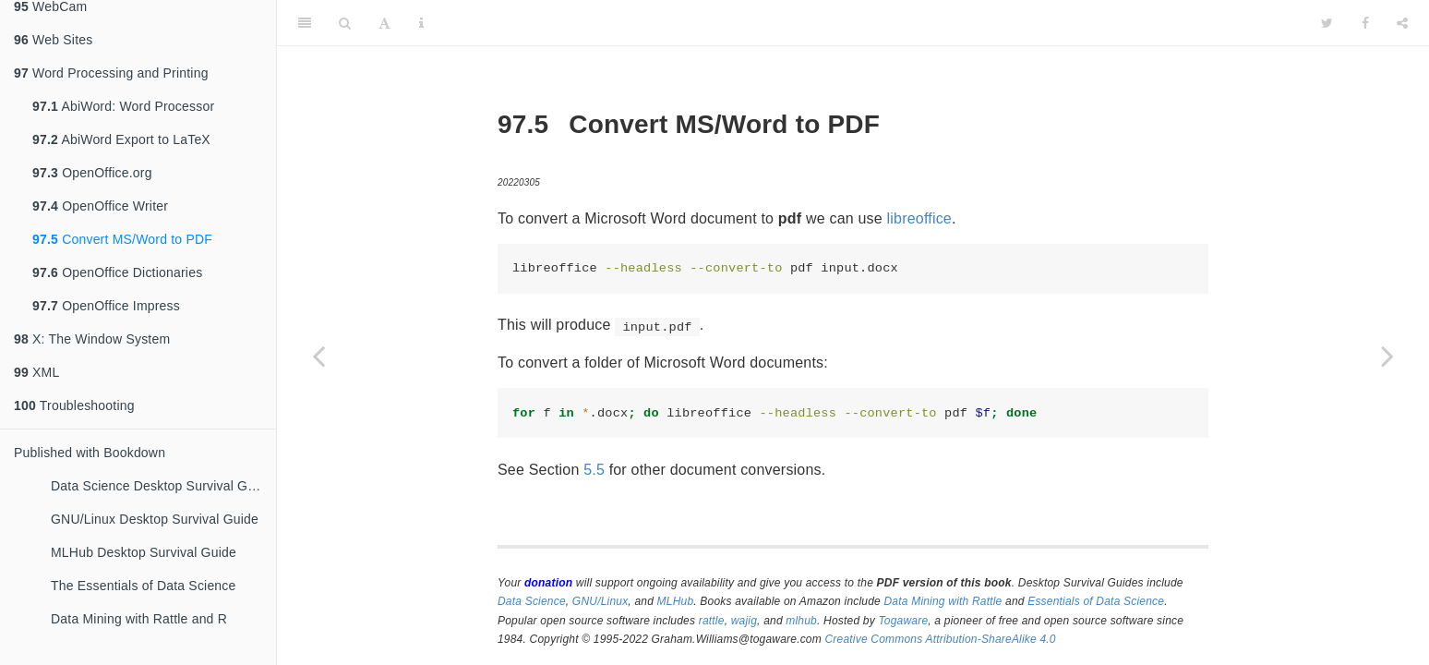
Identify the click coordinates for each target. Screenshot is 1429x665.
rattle (712, 620)
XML (36, 372)
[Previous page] (318, 355)
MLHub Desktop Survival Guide (143, 552)
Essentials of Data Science (1095, 601)
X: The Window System (92, 339)
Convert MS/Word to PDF (122, 239)
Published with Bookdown (89, 452)
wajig (744, 620)
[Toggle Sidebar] (304, 23)
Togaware (903, 620)
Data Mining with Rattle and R (139, 618)
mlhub (801, 620)
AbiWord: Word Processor (123, 106)
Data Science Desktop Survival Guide (161, 485)
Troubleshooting (74, 405)
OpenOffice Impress (106, 305)
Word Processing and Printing (111, 73)
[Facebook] (1365, 23)
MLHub (675, 601)
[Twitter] (1327, 23)
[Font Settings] (384, 23)
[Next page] (1387, 355)
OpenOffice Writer (100, 206)
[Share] (1402, 23)
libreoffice (919, 218)
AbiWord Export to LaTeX (121, 139)
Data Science (532, 601)
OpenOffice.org (92, 172)
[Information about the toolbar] (421, 23)
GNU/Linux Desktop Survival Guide (154, 519)
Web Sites (53, 39)
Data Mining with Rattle (943, 601)
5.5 (594, 470)
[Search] (345, 23)
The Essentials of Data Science (143, 585)
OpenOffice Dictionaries (117, 272)
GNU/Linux (600, 601)
